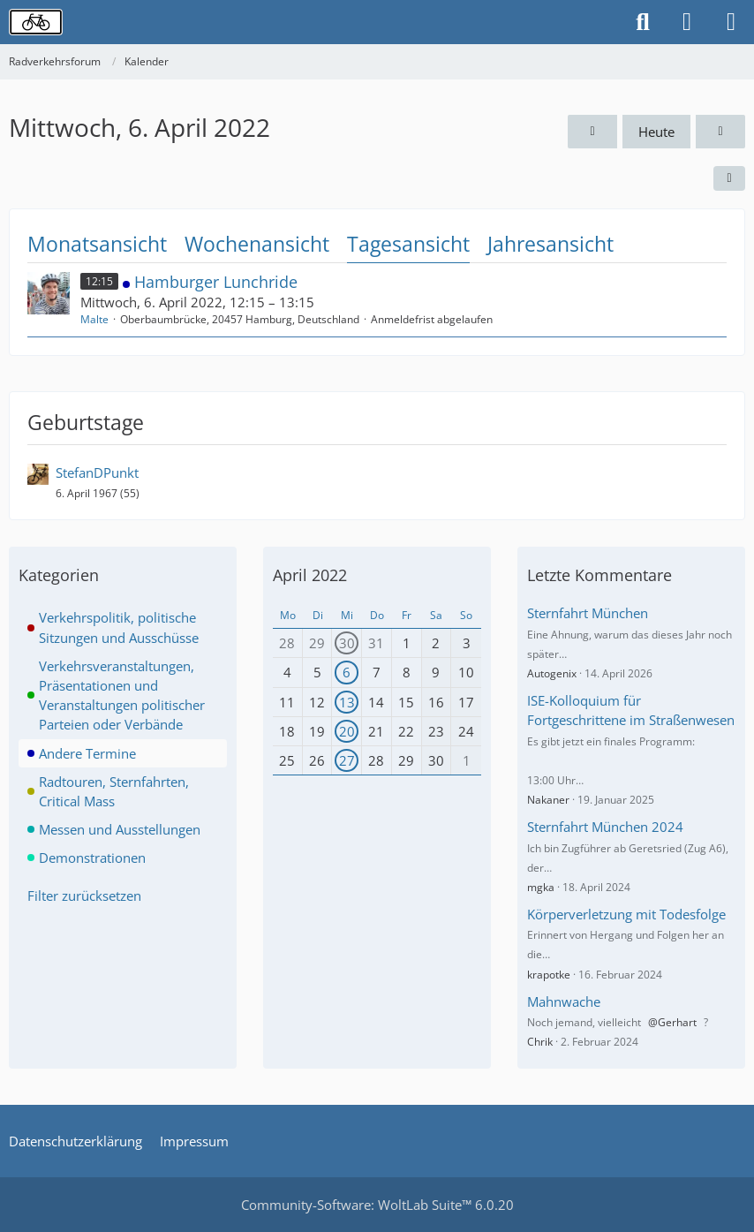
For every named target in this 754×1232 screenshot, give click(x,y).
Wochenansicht (257, 244)
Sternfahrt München (587, 613)
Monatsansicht (97, 244)
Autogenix (552, 673)
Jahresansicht (550, 244)
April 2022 (310, 575)
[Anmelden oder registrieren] (687, 22)
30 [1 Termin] (347, 643)
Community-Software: (377, 1204)
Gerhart (677, 1022)
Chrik (540, 1041)
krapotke (548, 974)
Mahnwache (563, 1001)
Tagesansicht (408, 244)
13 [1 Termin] (347, 702)
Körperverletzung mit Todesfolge (626, 914)
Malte (94, 319)
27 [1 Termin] (347, 760)
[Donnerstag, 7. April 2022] (720, 131)
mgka (540, 887)
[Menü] (731, 22)
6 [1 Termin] (347, 672)
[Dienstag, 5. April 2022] (592, 131)
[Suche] (642, 22)
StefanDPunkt (97, 472)
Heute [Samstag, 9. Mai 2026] (656, 131)
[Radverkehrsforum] (35, 22)
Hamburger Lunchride (216, 281)
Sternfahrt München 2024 (605, 826)
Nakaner (548, 799)
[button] (729, 178)
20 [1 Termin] (347, 731)
